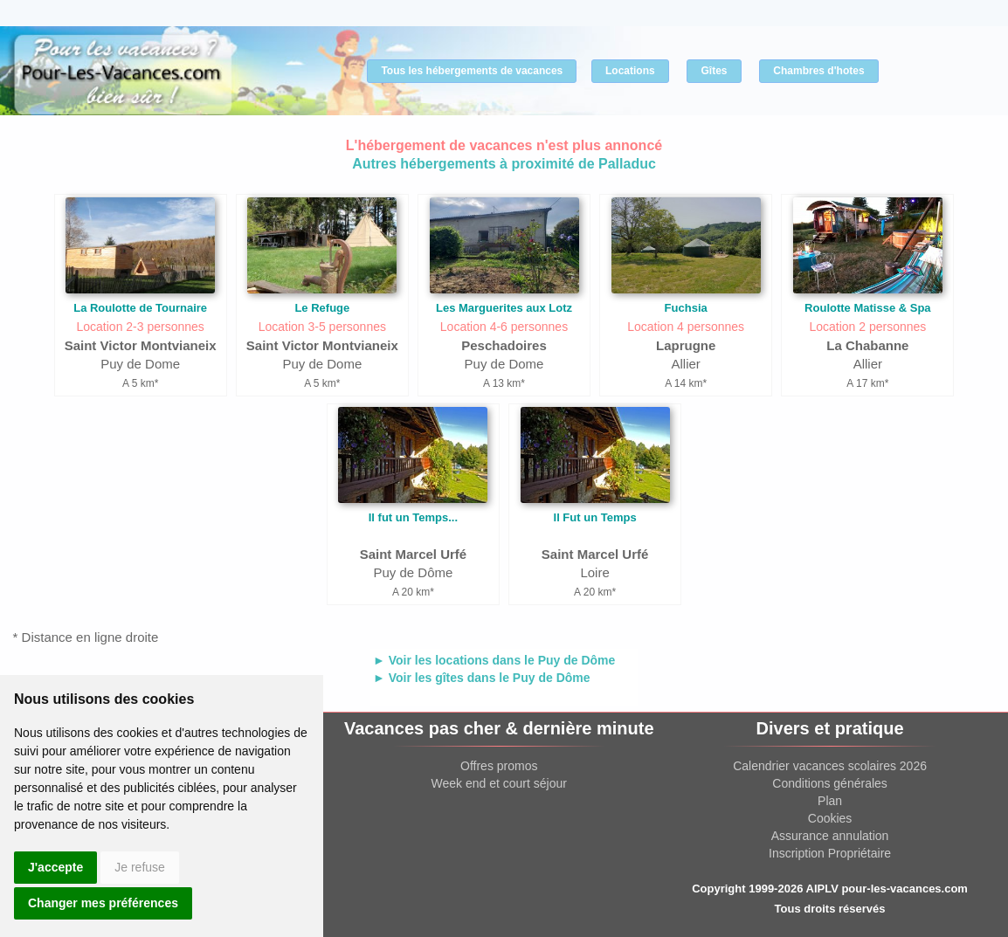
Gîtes (714, 71)
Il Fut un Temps (595, 517)
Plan (830, 801)
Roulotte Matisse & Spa (867, 307)
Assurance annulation (830, 836)
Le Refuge (321, 307)
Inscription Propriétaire (830, 853)
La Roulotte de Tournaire (140, 307)
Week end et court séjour (499, 783)
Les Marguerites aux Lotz (504, 307)
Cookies (830, 818)
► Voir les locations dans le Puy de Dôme (494, 660)
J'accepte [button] (55, 867)
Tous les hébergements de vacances (472, 71)
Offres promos (498, 766)
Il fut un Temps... (413, 517)
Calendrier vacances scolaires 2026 (830, 766)
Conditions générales (829, 783)
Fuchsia (686, 307)
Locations (630, 71)
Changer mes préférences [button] (103, 903)
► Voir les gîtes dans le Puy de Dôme (481, 678)
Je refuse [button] (139, 867)
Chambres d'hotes (818, 71)
